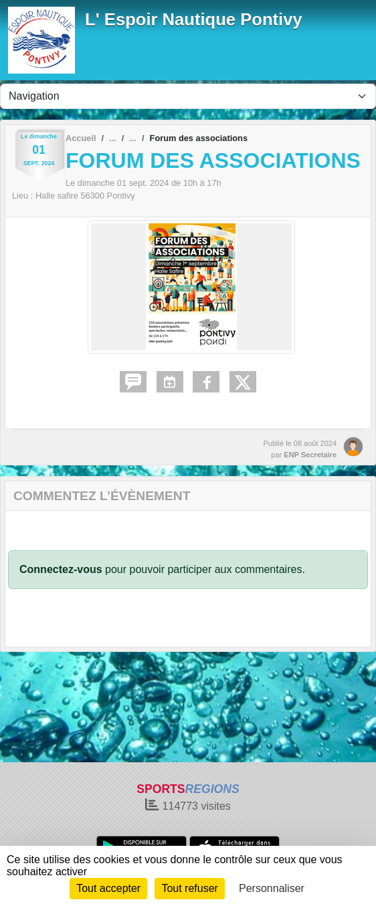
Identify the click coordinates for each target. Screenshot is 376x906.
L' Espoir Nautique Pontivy (193, 19)
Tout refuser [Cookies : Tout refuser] (189, 888)
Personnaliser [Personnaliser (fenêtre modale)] (271, 888)
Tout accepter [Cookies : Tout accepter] (108, 888)
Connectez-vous (60, 569)
